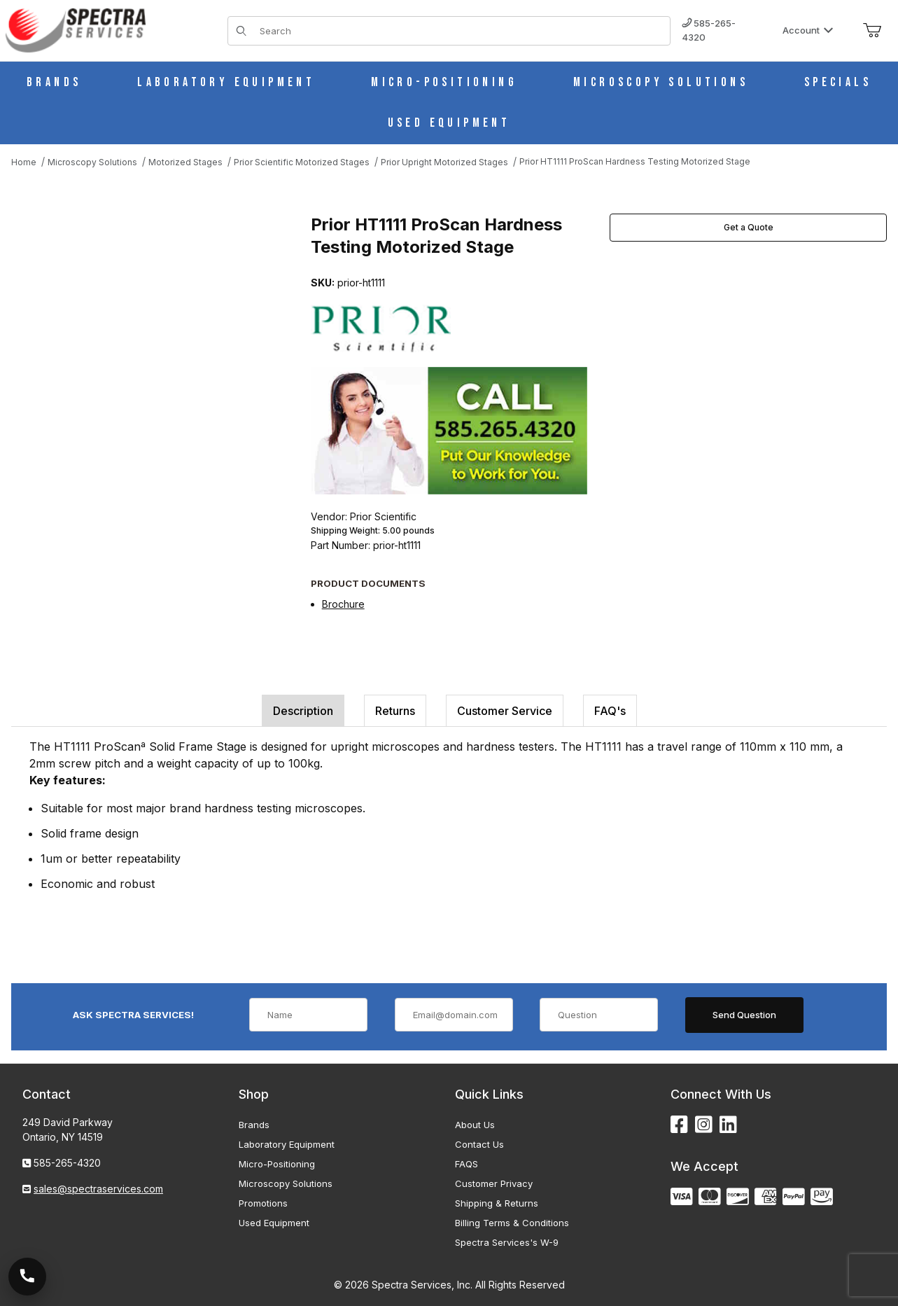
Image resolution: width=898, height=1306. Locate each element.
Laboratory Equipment (287, 1144)
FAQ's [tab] (610, 711)
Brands (254, 1124)
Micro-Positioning (277, 1163)
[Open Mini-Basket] (872, 31)
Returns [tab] (395, 711)
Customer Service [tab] (504, 711)
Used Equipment (274, 1222)
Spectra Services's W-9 (507, 1242)
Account (808, 30)
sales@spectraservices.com (98, 1189)
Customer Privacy (494, 1183)
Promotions (263, 1203)
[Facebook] (679, 1125)
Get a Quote (748, 227)
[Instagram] (704, 1125)
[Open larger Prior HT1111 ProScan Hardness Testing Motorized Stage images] (156, 345)
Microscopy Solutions (285, 1183)
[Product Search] (461, 31)
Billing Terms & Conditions (512, 1222)
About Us (475, 1124)
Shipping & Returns (496, 1203)
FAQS (466, 1163)
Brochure (343, 604)
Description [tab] (303, 711)
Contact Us (479, 1144)
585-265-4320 (709, 30)
